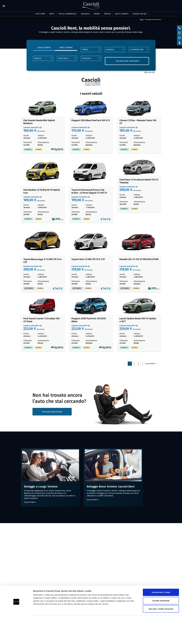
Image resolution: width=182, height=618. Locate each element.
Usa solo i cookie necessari (161, 601)
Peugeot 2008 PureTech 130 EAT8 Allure (88, 320)
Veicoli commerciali (67, 14)
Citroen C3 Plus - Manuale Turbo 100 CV (137, 122)
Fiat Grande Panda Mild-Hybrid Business (39, 122)
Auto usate (40, 14)
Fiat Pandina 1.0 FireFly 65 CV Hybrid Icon (41, 191)
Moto (51, 14)
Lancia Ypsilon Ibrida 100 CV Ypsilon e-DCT (137, 320)
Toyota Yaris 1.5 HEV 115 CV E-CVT (88, 259)
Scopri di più (29, 504)
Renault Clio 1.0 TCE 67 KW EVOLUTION (138, 259)
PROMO (97, 14)
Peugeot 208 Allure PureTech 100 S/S (90, 120)
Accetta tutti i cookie (161, 585)
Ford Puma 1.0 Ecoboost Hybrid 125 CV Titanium (138, 181)
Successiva (149, 364)
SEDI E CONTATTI (121, 14)
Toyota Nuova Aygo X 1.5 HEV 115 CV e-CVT (42, 261)
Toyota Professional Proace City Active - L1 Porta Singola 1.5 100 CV (89, 191)
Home (142, 19)
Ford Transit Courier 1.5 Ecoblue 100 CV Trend (41, 320)
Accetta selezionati (160, 593)
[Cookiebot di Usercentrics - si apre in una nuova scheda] (16, 613)
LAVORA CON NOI (140, 14)
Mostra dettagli (133, 613)
